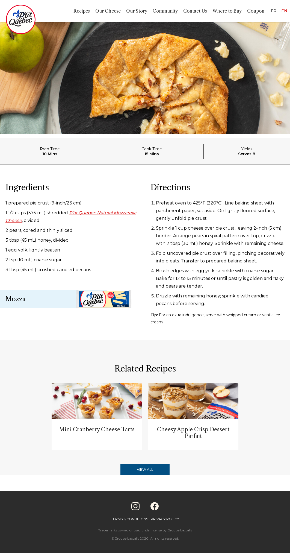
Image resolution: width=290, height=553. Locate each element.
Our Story (136, 11)
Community (165, 11)
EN (284, 10)
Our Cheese (108, 11)
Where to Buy (227, 11)
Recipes (81, 11)
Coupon (255, 11)
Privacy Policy (165, 519)
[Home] (21, 20)
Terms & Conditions (129, 519)
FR (273, 10)
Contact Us (195, 11)
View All (145, 469)
